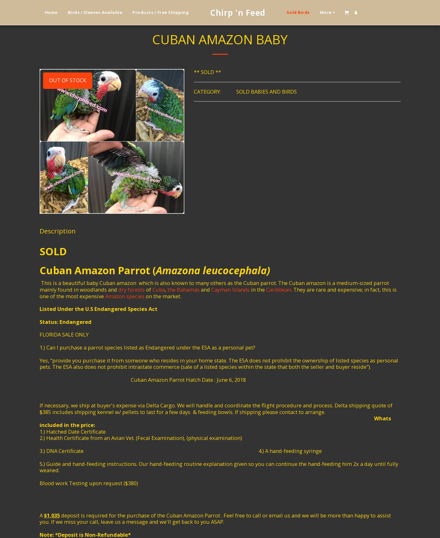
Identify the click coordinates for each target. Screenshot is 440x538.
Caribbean (278, 289)
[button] (346, 12)
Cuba (158, 289)
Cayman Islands (230, 289)
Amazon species (124, 296)
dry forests (131, 289)
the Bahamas (184, 289)
